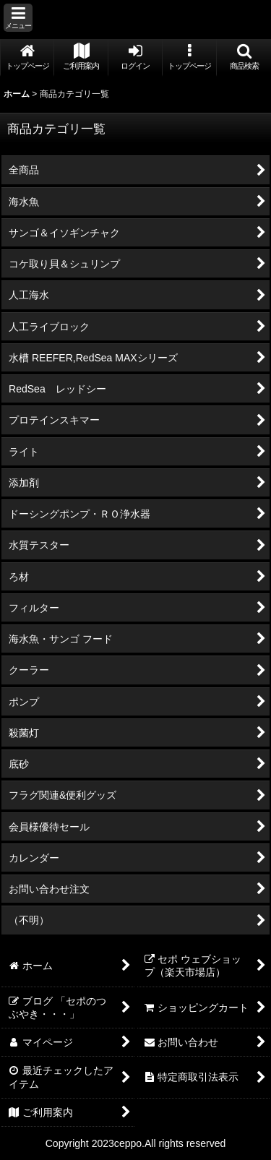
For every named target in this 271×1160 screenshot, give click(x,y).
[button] (18, 18)
